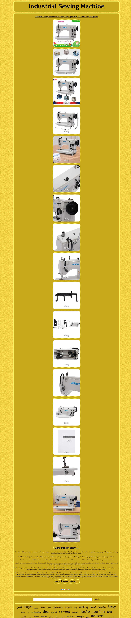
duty (46, 611)
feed (63, 617)
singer (28, 607)
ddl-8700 (68, 608)
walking (83, 607)
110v (28, 612)
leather (85, 611)
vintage (30, 617)
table (23, 612)
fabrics (57, 617)
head (93, 607)
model (87, 617)
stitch (36, 617)
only (49, 608)
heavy (112, 607)
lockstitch (75, 612)
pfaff (75, 608)
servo (42, 607)
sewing (64, 611)
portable (36, 608)
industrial (98, 616)
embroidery (36, 612)
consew (44, 617)
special (54, 612)
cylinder (51, 617)
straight (22, 617)
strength (80, 616)
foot (109, 611)
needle (102, 607)
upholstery (58, 607)
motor (70, 616)
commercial (110, 617)
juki (19, 607)
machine (99, 611)
